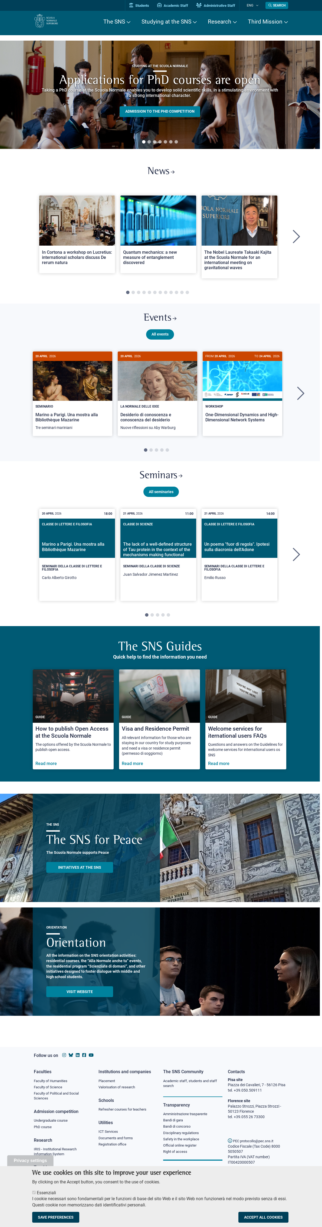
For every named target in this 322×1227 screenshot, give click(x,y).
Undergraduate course (52, 1122)
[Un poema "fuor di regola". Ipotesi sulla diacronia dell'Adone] (239, 563)
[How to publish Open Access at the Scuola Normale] (73, 727)
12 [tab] (187, 295)
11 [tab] (182, 295)
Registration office (113, 1146)
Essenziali (46, 1192)
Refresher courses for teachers (124, 1110)
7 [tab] (176, 142)
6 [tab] (170, 142)
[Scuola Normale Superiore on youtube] (91, 1055)
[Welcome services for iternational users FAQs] (245, 727)
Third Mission (265, 21)
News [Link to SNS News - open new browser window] (161, 173)
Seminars (161, 482)
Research (219, 21)
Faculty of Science (49, 1087)
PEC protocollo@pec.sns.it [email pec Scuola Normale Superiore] (253, 1141)
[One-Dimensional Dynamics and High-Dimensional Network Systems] (242, 396)
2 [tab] (149, 142)
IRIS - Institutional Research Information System (57, 1154)
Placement (107, 1081)
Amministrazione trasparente (187, 1115)
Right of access (176, 1155)
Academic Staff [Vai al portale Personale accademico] (179, 6)
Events (160, 322)
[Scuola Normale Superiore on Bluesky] (71, 1055)
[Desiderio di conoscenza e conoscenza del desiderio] (157, 399)
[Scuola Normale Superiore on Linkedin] (78, 1055)
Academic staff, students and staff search (192, 1084)
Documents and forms (117, 1139)
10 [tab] (176, 295)
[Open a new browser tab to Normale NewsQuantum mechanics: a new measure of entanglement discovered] (158, 237)
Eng (253, 5)
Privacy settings (30, 1160)
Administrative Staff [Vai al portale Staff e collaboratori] (222, 6)
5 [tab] (165, 142)
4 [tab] (160, 142)
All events (160, 339)
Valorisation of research (118, 1087)
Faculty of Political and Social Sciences (58, 1097)
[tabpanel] (160, 95)
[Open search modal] (276, 5)
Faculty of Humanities (52, 1081)
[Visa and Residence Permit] (159, 727)
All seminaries (161, 499)
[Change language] (258, 5)
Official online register (181, 1148)
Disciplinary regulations (182, 1135)
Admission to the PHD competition (160, 111)
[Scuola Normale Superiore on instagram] (64, 1055)
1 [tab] (143, 142)
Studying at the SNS (166, 21)
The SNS (114, 21)
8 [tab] (165, 295)
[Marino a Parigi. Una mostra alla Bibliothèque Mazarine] (72, 399)
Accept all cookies (263, 1217)
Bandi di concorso (178, 1128)
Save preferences (56, 1217)
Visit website (80, 999)
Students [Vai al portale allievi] (146, 6)
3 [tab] (154, 142)
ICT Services (108, 1133)
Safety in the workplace (182, 1141)
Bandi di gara (174, 1121)
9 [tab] (171, 295)
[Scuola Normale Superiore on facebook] (84, 1055)
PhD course (43, 1129)
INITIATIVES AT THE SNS (79, 875)
